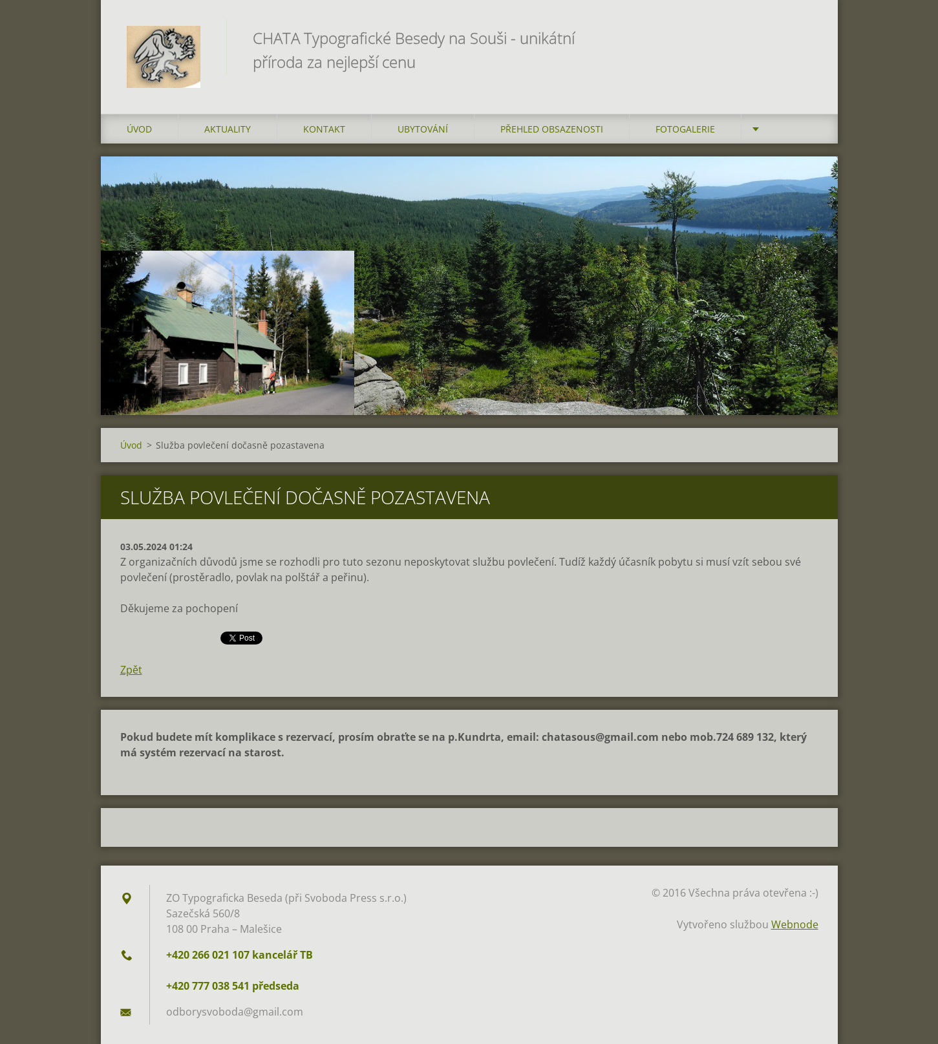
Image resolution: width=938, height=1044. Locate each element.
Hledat (804, 37)
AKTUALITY (227, 129)
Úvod (139, 129)
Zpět (131, 670)
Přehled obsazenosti (551, 129)
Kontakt (324, 129)
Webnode (794, 924)
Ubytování (423, 129)
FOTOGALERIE (685, 129)
